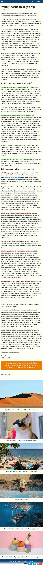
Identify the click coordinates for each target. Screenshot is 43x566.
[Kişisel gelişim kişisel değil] (21, 486)
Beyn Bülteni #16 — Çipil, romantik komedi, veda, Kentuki (21, 410)
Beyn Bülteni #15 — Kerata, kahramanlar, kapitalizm (21, 440)
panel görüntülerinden (13, 177)
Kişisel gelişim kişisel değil (21, 499)
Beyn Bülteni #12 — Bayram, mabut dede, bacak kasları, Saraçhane (21, 557)
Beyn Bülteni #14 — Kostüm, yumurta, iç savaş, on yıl (21, 471)
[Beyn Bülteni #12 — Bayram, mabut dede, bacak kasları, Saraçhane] (21, 543)
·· (40, 563)
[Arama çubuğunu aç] (33, 1)
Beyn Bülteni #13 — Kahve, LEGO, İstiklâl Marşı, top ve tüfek (21, 529)
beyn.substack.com (30, 367)
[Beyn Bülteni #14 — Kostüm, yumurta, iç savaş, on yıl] (21, 457)
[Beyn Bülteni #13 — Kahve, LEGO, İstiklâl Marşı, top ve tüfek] (21, 515)
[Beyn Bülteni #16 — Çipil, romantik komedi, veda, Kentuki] (21, 394)
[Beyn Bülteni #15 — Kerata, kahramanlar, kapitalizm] (21, 426)
